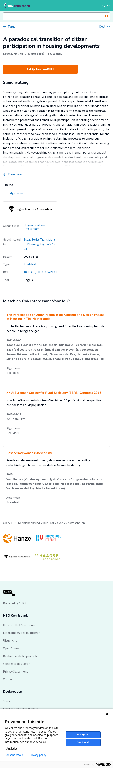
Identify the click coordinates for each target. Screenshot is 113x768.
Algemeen (13, 368)
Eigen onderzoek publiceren (21, 633)
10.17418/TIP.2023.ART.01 (40, 272)
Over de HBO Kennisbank (19, 625)
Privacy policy (38, 755)
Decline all (83, 742)
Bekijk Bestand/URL (40, 69)
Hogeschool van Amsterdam (34, 227)
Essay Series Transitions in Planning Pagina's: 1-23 (40, 244)
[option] (56, 547)
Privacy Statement (15, 671)
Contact (8, 679)
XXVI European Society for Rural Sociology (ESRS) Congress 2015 (54, 393)
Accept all (83, 734)
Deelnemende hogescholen (21, 656)
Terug (12, 26)
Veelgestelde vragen (16, 664)
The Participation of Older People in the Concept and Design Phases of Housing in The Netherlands (55, 317)
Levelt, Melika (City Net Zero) (23, 53)
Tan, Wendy (54, 53)
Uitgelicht (10, 640)
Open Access (11, 648)
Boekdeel (30, 264)
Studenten (10, 701)
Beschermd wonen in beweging (29, 453)
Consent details (14, 755)
